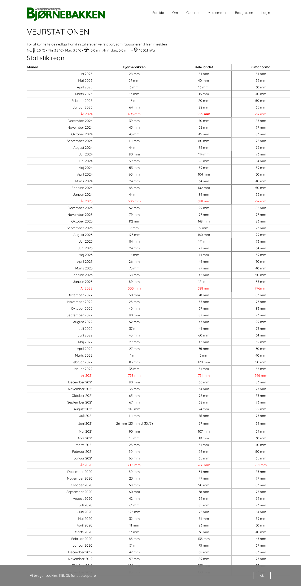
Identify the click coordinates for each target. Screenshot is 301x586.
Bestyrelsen (244, 12)
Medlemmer (217, 12)
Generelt (192, 12)
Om (175, 12)
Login (265, 12)
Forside (158, 12)
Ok (262, 575)
